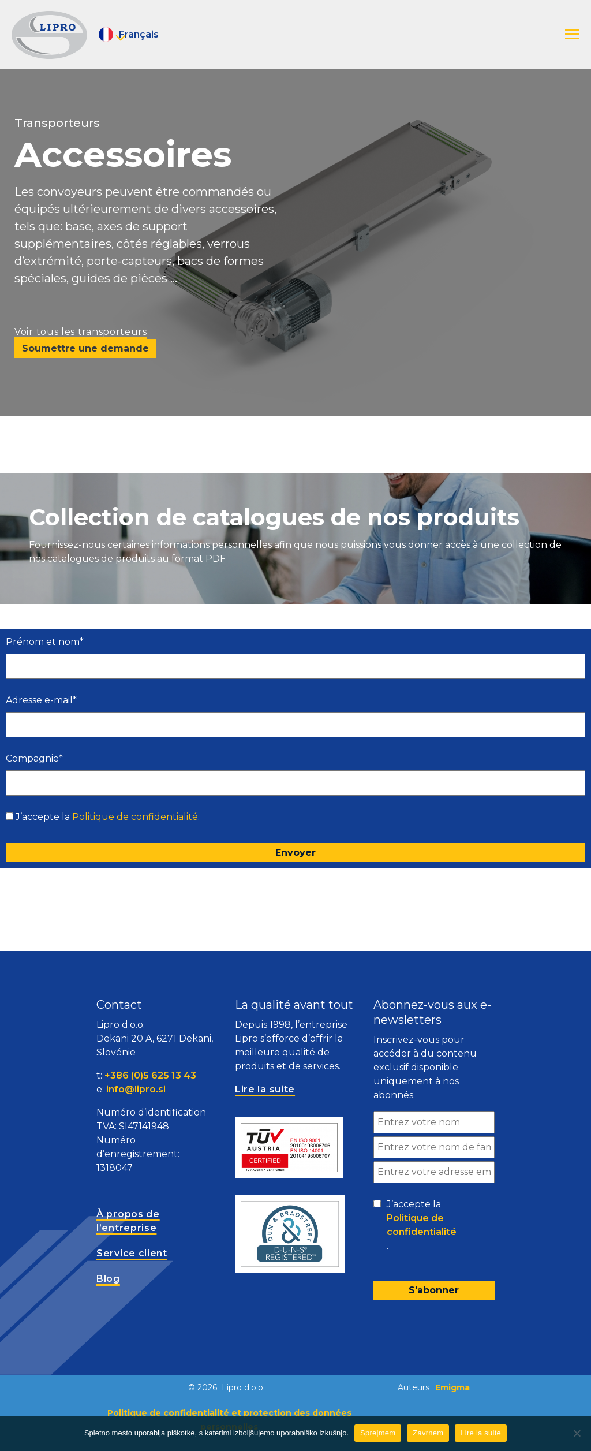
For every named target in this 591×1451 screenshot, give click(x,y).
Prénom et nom (45, 641)
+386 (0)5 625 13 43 (150, 1075)
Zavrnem (428, 1432)
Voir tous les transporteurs (80, 331)
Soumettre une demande (85, 348)
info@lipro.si (136, 1089)
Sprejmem (377, 1432)
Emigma (452, 1387)
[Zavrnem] (576, 1433)
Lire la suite (481, 1432)
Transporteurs (57, 123)
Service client (131, 1253)
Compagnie (34, 758)
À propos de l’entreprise (128, 1220)
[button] (572, 34)
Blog (108, 1278)
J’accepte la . (108, 816)
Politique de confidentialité (135, 816)
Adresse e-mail (41, 700)
